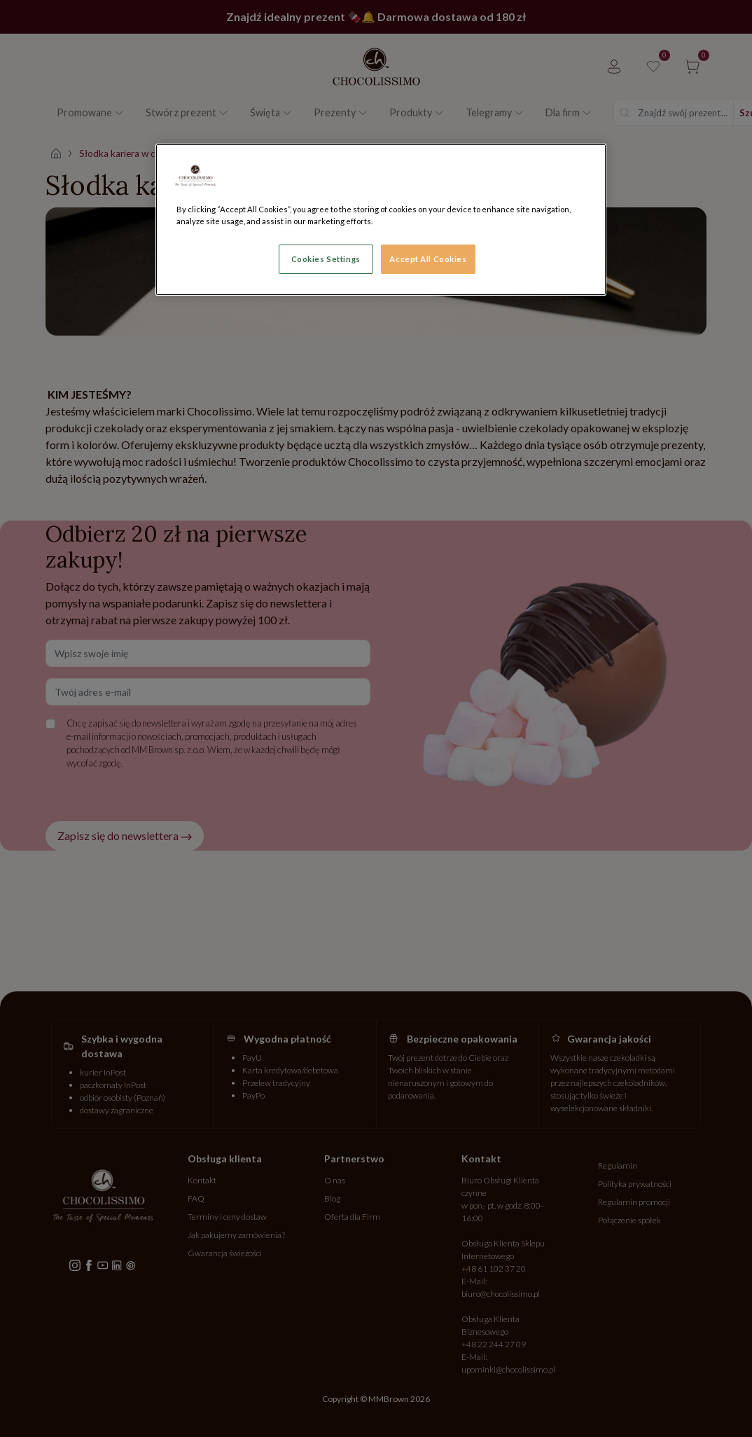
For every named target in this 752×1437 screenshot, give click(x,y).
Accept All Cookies (427, 258)
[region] (380, 220)
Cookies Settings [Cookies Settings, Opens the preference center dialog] (326, 258)
